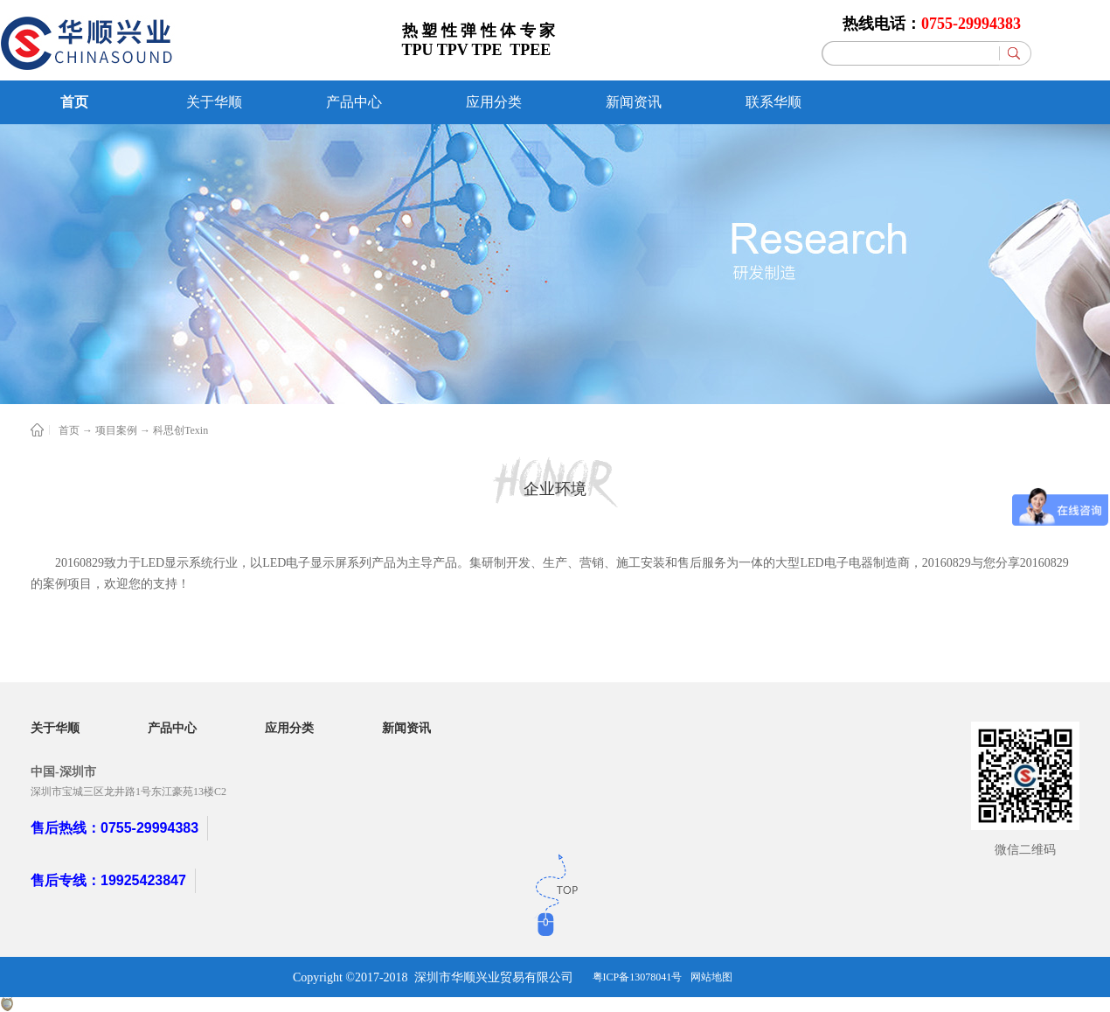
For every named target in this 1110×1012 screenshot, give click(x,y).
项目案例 (116, 430)
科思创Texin (180, 430)
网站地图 (711, 977)
